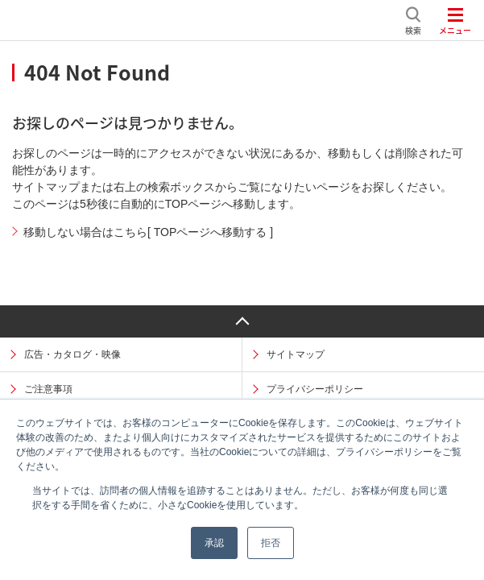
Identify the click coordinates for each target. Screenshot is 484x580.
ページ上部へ (242, 321)
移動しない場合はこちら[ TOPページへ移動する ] (148, 232)
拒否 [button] (270, 543)
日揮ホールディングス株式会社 (204, 20)
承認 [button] (214, 543)
